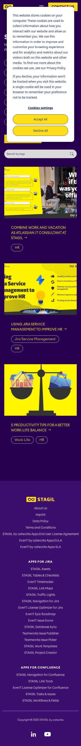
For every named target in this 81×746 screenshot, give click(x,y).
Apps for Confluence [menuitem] (40, 667)
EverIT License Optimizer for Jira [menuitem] (40, 607)
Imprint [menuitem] (40, 514)
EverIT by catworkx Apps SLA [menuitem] (40, 547)
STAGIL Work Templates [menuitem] (40, 646)
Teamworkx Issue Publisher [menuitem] (40, 633)
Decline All (40, 131)
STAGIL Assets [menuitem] (40, 569)
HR (17, 247)
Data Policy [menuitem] (41, 521)
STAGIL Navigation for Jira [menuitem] (40, 601)
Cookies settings (40, 108)
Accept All (40, 119)
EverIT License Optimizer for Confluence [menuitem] (40, 687)
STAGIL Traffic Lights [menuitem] (40, 594)
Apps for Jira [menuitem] (40, 561)
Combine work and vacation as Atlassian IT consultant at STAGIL (38, 233)
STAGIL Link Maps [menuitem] (40, 588)
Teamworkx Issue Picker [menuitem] (40, 639)
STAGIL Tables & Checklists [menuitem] (40, 575)
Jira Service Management (35, 339)
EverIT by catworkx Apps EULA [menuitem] (40, 540)
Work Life (22, 440)
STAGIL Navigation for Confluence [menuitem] (40, 674)
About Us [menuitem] (40, 508)
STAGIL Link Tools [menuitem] (40, 681)
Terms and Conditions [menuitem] (41, 527)
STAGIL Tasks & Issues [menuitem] (40, 694)
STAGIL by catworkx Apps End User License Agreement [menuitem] (41, 534)
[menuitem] (40, 500)
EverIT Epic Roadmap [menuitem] (41, 614)
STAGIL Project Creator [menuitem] (40, 652)
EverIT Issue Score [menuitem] (40, 620)
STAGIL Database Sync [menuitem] (41, 627)
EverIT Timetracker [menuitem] (40, 582)
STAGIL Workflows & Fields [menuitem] (40, 700)
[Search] (40, 154)
